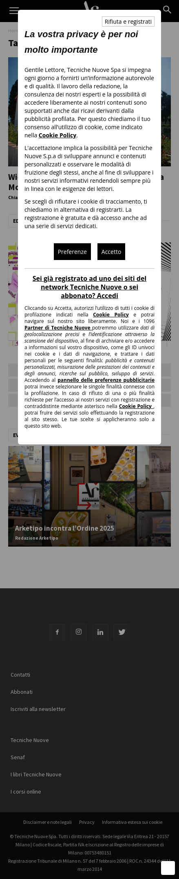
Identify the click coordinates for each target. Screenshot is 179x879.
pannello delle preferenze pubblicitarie (106, 380)
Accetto (112, 252)
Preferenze (72, 252)
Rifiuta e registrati (128, 21)
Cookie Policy (57, 135)
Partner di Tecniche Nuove (58, 327)
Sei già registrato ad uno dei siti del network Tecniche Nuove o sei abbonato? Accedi (89, 287)
